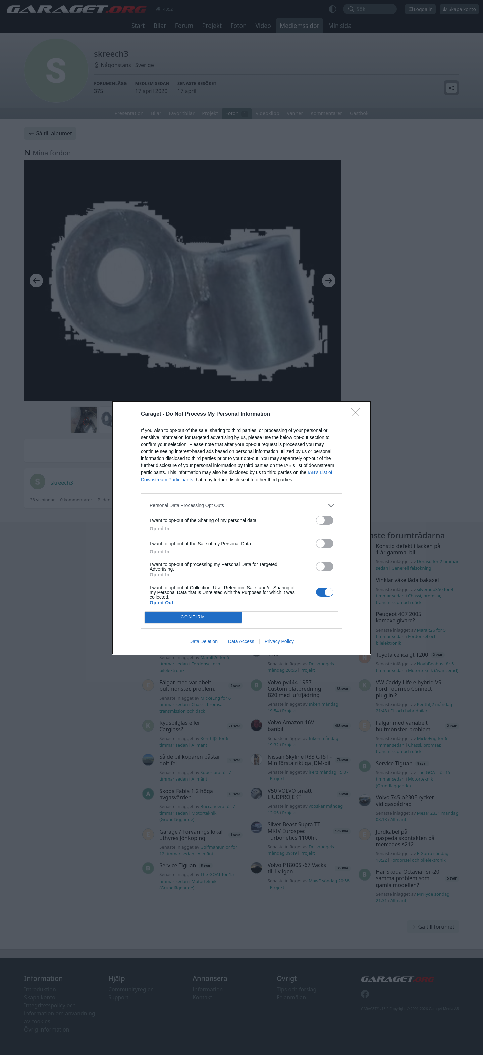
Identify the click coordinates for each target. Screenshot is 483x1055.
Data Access (241, 641)
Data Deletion (203, 641)
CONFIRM (193, 617)
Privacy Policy (279, 641)
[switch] (324, 520)
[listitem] (241, 505)
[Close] (357, 414)
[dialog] (241, 527)
